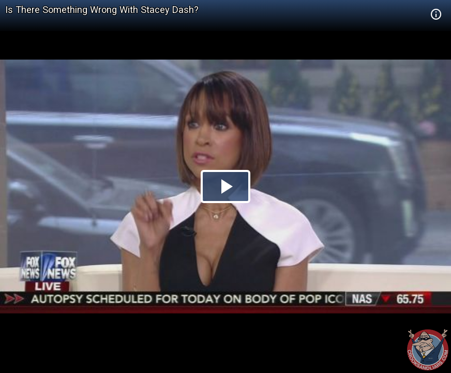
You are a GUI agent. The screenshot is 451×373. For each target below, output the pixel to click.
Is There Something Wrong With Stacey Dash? (102, 9)
